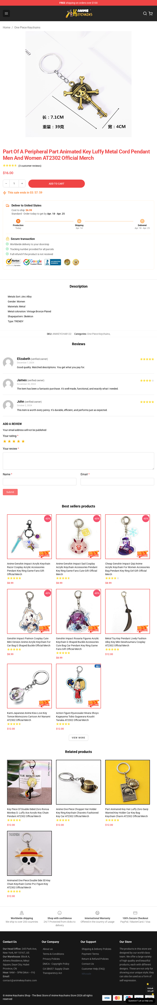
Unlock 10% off (150, 989)
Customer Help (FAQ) (93, 968)
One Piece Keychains (27, 27)
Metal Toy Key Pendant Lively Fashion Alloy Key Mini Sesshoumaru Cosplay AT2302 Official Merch (125, 642)
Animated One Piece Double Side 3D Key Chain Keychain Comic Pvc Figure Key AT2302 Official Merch (28, 884)
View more (78, 738)
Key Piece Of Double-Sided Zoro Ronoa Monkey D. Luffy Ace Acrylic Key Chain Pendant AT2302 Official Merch (28, 813)
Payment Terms (90, 954)
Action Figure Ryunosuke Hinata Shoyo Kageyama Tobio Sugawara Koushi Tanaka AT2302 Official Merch (77, 716)
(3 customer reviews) (29, 165)
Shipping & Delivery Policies (96, 949)
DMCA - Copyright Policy (56, 963)
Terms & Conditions (53, 954)
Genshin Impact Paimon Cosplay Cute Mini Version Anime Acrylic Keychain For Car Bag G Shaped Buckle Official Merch (29, 642)
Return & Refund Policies (95, 958)
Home (6, 27)
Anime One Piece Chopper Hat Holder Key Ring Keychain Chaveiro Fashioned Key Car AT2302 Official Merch (77, 813)
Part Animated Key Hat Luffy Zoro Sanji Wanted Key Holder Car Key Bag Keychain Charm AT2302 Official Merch (126, 813)
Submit (10, 492)
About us (48, 949)
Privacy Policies (51, 958)
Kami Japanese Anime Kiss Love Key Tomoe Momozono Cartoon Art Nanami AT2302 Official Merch (28, 716)
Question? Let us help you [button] (140, 1001)
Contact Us (88, 963)
